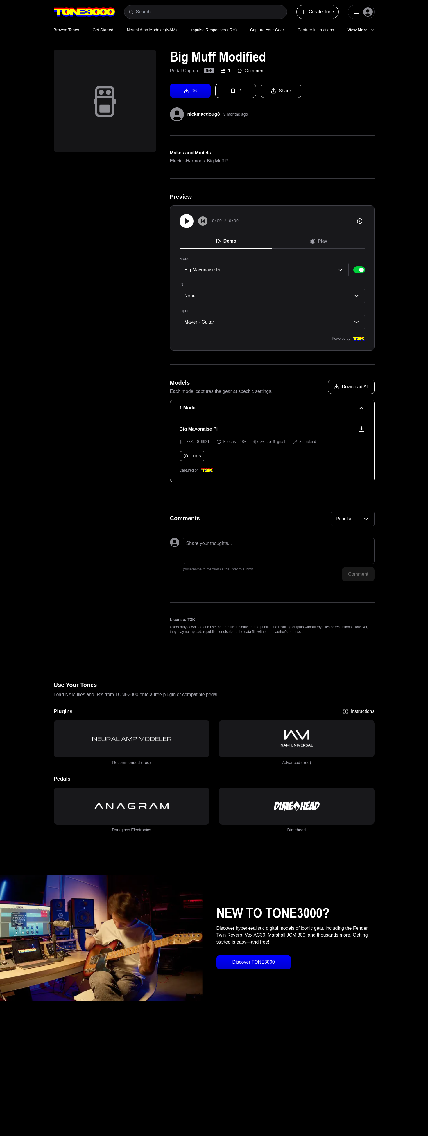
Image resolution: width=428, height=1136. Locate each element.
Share (281, 91)
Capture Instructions (316, 30)
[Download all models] (351, 387)
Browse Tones (66, 30)
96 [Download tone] (190, 91)
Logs (192, 456)
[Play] (187, 221)
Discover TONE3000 (253, 962)
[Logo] (84, 12)
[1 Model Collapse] (272, 408)
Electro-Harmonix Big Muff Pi (200, 160)
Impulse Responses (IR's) (213, 30)
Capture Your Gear (267, 30)
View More (361, 30)
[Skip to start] (202, 221)
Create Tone (317, 12)
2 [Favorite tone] (235, 91)
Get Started (103, 30)
